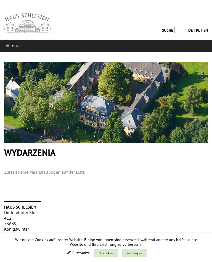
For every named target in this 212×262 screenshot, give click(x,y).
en (205, 30)
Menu (13, 46)
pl (198, 30)
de (190, 30)
